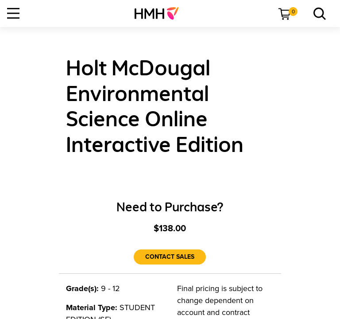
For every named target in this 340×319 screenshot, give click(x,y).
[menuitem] (160, 13)
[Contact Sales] (170, 257)
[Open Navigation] (13, 13)
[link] (160, 13)
